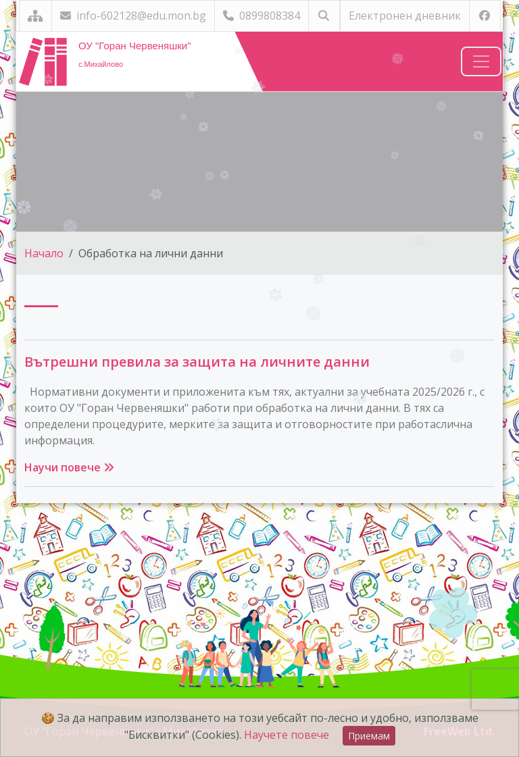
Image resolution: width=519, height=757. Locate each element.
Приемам (369, 735)
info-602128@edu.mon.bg (133, 15)
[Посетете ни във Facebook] (485, 16)
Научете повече (286, 734)
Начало (44, 253)
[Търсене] (324, 16)
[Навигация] (481, 61)
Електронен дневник (405, 15)
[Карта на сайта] (35, 16)
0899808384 (261, 15)
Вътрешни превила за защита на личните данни (197, 362)
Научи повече (69, 467)
